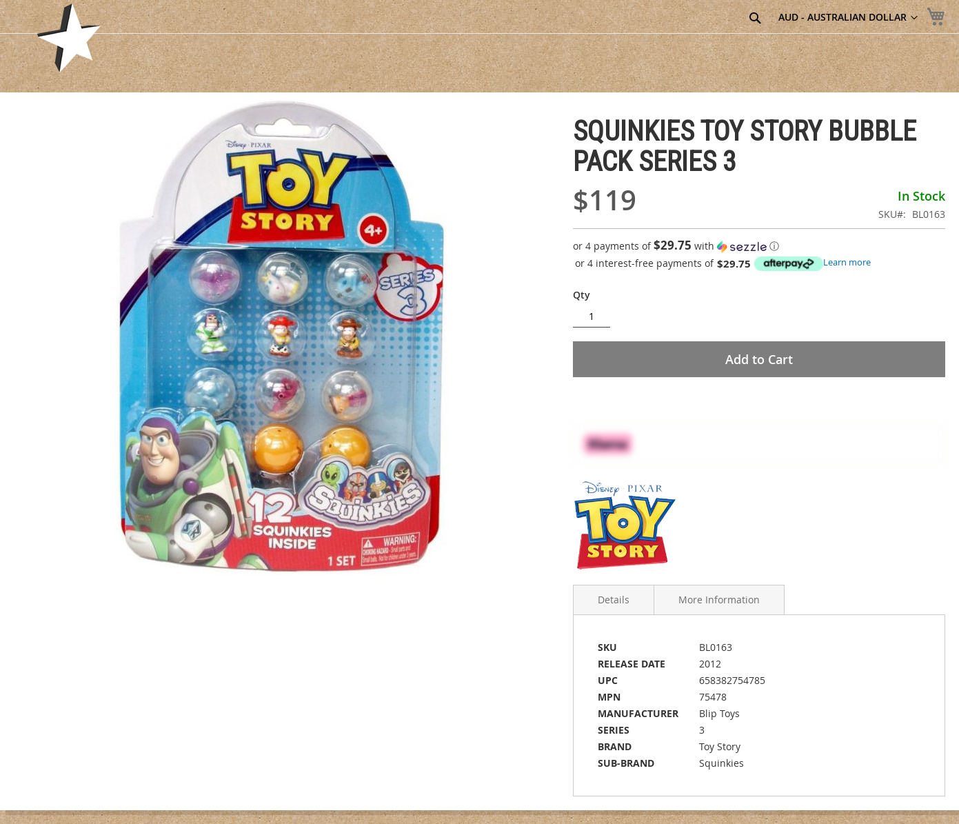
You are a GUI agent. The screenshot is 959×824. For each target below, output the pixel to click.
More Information (719, 599)
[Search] (755, 18)
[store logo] (68, 37)
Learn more (847, 262)
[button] (759, 246)
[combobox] (682, 19)
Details (613, 599)
